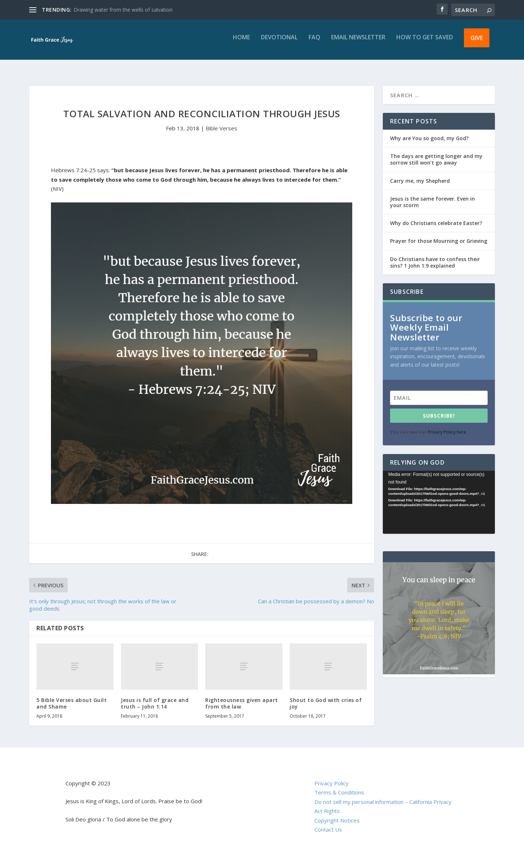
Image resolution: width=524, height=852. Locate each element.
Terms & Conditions (339, 785)
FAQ (314, 42)
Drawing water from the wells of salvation (123, 9)
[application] (439, 495)
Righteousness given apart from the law (241, 696)
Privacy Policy (331, 776)
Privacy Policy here (447, 425)
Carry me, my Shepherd (420, 174)
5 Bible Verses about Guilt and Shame (71, 696)
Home (241, 42)
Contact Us (328, 823)
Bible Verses (221, 121)
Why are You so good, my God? (429, 131)
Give (477, 43)
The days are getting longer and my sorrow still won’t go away (436, 152)
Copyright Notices (337, 813)
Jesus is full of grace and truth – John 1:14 (154, 696)
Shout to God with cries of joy (326, 696)
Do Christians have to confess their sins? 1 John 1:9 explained (435, 256)
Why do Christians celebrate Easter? (436, 216)
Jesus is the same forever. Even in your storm (432, 195)
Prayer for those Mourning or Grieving (438, 234)
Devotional (279, 42)
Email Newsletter (358, 42)
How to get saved (424, 42)
